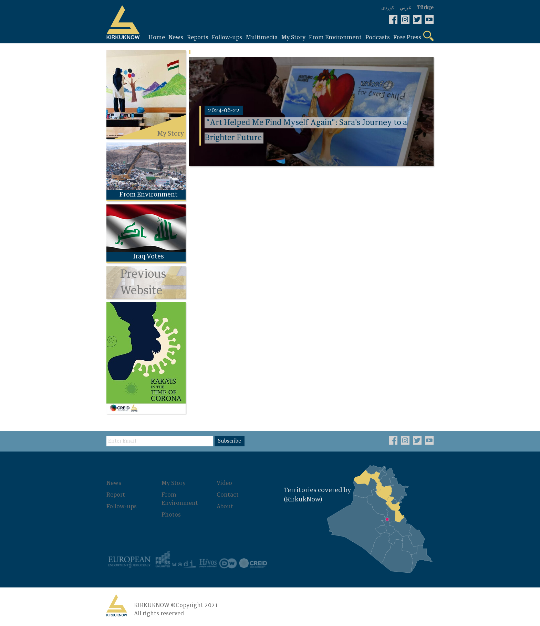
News (113, 483)
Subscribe (229, 441)
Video (224, 483)
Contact (228, 495)
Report (115, 495)
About (225, 506)
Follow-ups (121, 506)
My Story (174, 483)
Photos (171, 515)
